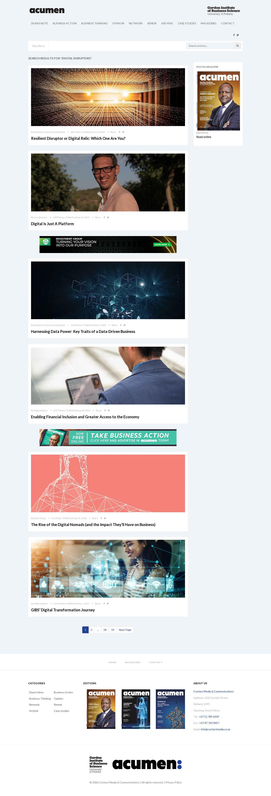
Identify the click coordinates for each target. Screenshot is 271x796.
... (98, 629)
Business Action (65, 23)
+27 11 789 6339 (209, 716)
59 (112, 629)
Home (112, 662)
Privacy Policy (174, 782)
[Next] (125, 629)
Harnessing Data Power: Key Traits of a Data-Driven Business (83, 331)
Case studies (187, 23)
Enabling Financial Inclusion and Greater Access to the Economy (85, 416)
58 (105, 629)
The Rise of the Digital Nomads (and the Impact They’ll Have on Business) (93, 524)
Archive (167, 23)
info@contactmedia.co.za (215, 729)
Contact (227, 23)
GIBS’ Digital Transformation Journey (63, 610)
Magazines (208, 23)
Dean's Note (39, 23)
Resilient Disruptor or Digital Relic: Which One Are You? (78, 138)
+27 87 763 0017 (209, 722)
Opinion (118, 23)
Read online (203, 136)
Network (136, 23)
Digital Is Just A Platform (52, 223)
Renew (152, 23)
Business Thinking (94, 23)
